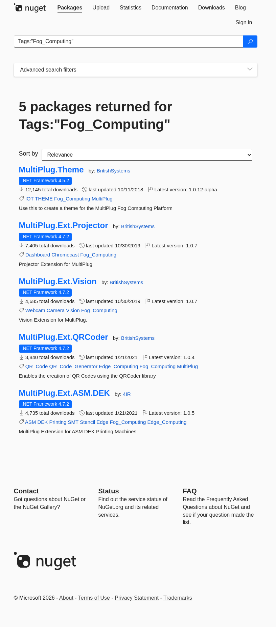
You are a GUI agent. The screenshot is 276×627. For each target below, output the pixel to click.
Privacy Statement (137, 598)
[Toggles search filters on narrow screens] (250, 70)
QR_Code (36, 366)
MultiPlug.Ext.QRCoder (63, 337)
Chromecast (65, 254)
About (66, 598)
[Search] (250, 41)
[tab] (70, 7)
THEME (44, 198)
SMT (73, 422)
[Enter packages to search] (129, 41)
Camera (56, 310)
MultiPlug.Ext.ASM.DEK (64, 393)
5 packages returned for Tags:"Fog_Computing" (95, 115)
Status (108, 491)
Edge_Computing (118, 366)
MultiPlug (102, 198)
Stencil (87, 422)
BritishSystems (113, 170)
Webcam (35, 310)
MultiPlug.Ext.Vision (58, 281)
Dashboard (37, 254)
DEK (43, 422)
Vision (73, 310)
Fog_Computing (72, 198)
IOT (29, 198)
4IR (127, 394)
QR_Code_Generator (73, 366)
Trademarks (177, 598)
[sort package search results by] (147, 155)
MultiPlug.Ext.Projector (63, 225)
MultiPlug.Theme (51, 169)
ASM (30, 422)
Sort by (28, 153)
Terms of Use (94, 598)
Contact (26, 491)
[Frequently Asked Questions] (190, 491)
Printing (58, 422)
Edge (102, 422)
